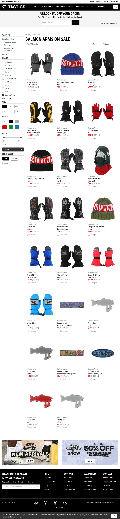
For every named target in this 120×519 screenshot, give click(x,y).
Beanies (5, 54)
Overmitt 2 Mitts (72, 116)
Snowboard (47, 7)
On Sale (13, 149)
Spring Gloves (41, 67)
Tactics (13, 7)
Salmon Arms (8, 95)
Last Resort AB (10, 79)
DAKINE (8, 82)
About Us (48, 478)
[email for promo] (56, 22)
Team (47, 489)
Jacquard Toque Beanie (72, 67)
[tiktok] (45, 503)
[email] (21, 486)
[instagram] (36, 503)
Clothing (60, 7)
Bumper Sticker (72, 308)
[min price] (6, 141)
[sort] (109, 44)
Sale (92, 7)
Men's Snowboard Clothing (10, 44)
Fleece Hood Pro (103, 164)
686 (6, 92)
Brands (101, 7)
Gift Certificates (50, 482)
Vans (7, 85)
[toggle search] (115, 7)
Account (99, 2)
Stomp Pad (103, 308)
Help (106, 2)
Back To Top (60, 508)
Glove (72, 164)
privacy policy (16, 517)
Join (76, 23)
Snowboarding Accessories (9, 49)
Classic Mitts (41, 116)
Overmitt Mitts (72, 212)
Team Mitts (103, 67)
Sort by (95, 44)
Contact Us (68, 482)
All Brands (8, 62)
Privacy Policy (109, 502)
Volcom (8, 75)
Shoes (70, 7)
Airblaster (8, 65)
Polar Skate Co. (10, 69)
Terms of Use (99, 502)
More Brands (8, 98)
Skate (36, 7)
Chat (92, 2)
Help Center (68, 478)
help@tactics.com (109, 482)
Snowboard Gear (8, 39)
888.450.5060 (108, 478)
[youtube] (55, 503)
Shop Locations (108, 489)
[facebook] (65, 503)
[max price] (21, 141)
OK (114, 516)
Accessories (82, 7)
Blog (46, 485)
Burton (7, 72)
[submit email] (37, 486)
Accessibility (89, 502)
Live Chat (106, 485)
